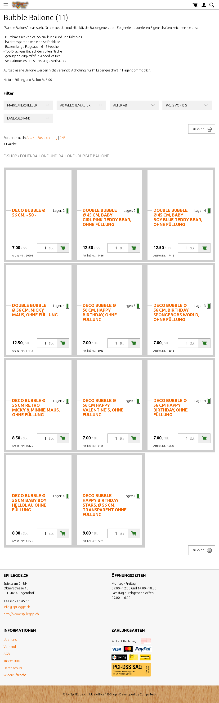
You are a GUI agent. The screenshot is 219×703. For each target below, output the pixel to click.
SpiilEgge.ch (78, 694)
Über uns (10, 639)
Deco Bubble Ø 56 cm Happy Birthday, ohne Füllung (170, 407)
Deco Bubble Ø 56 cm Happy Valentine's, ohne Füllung (103, 407)
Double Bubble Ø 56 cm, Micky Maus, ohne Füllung (35, 310)
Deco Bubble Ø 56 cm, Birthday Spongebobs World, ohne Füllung (176, 312)
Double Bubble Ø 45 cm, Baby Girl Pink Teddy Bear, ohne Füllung (107, 217)
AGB (7, 654)
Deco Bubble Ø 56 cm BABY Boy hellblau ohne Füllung (29, 502)
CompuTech (148, 694)
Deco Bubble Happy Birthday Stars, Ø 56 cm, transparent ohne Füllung (105, 505)
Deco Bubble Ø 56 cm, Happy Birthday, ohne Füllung (100, 312)
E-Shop (10, 156)
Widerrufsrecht (15, 675)
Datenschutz (13, 668)
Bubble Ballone (93, 156)
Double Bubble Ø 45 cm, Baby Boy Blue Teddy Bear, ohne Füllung (177, 217)
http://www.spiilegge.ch (21, 614)
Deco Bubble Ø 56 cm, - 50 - (28, 212)
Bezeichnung (47, 138)
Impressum (12, 661)
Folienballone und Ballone (47, 156)
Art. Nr (31, 138)
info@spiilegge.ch (17, 607)
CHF (62, 138)
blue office (98, 694)
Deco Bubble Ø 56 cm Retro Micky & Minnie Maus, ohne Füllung (36, 407)
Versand (10, 647)
